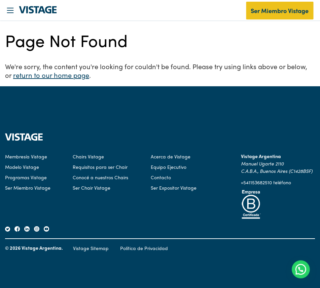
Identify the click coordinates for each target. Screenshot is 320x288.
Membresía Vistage (26, 156)
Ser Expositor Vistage (174, 187)
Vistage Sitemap (91, 248)
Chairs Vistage (88, 156)
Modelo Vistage (22, 166)
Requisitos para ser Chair (100, 166)
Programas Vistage (26, 177)
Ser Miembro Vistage (280, 10)
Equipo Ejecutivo (168, 166)
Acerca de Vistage (170, 156)
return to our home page (51, 75)
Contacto (161, 177)
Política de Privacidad (144, 248)
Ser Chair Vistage (91, 187)
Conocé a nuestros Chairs (100, 177)
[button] (302, 273)
